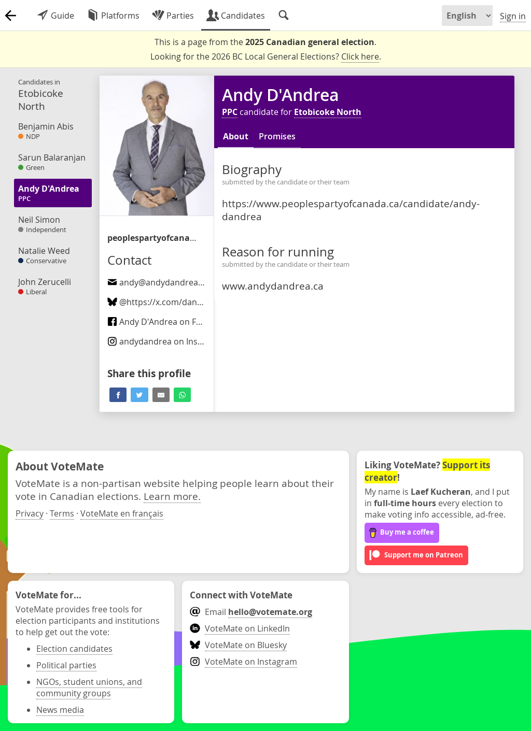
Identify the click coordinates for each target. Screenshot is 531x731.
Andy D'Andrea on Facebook (168, 321)
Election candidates (74, 648)
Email (251, 612)
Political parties (66, 665)
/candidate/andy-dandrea (154, 237)
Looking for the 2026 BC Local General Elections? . (265, 57)
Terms (62, 513)
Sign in (513, 16)
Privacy (30, 513)
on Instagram (166, 341)
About (235, 136)
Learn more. (172, 496)
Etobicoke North (327, 112)
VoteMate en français (121, 513)
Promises (277, 136)
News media (60, 709)
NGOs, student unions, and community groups (89, 687)
